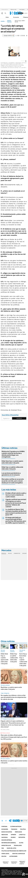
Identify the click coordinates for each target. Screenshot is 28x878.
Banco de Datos (6, 832)
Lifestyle (22, 834)
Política (23, 829)
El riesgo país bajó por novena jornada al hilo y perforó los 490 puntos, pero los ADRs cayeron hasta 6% (16, 520)
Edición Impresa (6, 840)
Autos (21, 843)
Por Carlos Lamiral (5, 729)
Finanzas (14, 829)
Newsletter (23, 820)
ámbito (3, 21)
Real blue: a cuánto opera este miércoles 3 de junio (11, 688)
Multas (3, 856)
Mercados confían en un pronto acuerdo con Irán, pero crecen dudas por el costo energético (13, 481)
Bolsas (10, 553)
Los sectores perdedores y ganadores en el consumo (11, 474)
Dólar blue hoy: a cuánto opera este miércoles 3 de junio (12, 462)
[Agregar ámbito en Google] (8, 35)
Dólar (7, 17)
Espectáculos (6, 845)
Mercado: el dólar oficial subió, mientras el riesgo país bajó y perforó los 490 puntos (14, 737)
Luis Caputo (21, 9)
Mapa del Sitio (11, 848)
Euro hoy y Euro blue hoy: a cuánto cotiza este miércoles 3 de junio (23, 660)
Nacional (4, 837)
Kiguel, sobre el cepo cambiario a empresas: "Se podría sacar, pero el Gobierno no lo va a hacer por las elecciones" (13, 724)
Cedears (24, 553)
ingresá (25, 13)
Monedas (3, 553)
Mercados (18, 832)
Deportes (22, 837)
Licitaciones (13, 856)
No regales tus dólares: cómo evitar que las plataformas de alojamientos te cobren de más (13, 697)
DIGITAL (6, 862)
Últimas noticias (15, 826)
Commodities (17, 553)
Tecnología (18, 845)
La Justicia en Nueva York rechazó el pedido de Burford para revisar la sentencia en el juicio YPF (16, 512)
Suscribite (19, 418)
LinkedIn (13, 820)
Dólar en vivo (13, 9)
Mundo (13, 837)
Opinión (13, 834)
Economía (16, 17)
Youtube (17, 820)
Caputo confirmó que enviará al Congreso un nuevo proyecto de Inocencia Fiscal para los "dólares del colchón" (16, 503)
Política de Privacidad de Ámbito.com (13, 851)
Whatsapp (21, 820)
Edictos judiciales (18, 853)
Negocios (4, 834)
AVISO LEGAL (5, 853)
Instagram (9, 820)
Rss (2, 848)
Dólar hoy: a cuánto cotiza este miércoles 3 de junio (12, 468)
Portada (4, 826)
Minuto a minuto (6, 733)
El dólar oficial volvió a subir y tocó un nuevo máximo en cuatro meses (16, 495)
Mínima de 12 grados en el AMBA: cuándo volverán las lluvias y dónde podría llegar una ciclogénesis (13, 454)
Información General (8, 843)
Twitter (2, 820)
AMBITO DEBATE (22, 863)
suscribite (21, 13)
